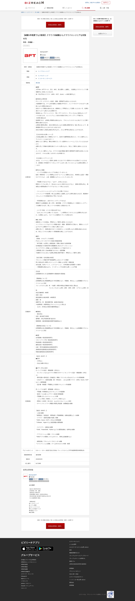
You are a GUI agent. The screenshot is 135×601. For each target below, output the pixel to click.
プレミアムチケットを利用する (77, 558)
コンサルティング (43, 75)
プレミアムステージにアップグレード (78, 555)
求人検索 (87, 8)
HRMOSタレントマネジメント (29, 562)
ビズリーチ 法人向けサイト (76, 577)
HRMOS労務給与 (25, 571)
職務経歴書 (50, 8)
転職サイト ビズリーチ (27, 12)
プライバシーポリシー (75, 571)
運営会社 (71, 582)
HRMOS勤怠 (24, 566)
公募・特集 (105, 8)
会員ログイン (102, 33)
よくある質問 (72, 544)
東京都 (38, 83)
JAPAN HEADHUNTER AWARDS (77, 564)
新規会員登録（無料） (55, 25)
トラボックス (24, 581)
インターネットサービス (45, 78)
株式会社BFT (33, 475)
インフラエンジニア (44, 71)
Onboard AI (24, 576)
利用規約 (71, 568)
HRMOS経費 (24, 569)
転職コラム (72, 561)
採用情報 (71, 585)
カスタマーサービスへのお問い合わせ (78, 547)
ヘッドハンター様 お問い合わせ (77, 579)
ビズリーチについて (74, 541)
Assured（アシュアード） (27, 585)
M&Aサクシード (25, 578)
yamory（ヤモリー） (26, 583)
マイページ (31, 8)
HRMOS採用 (24, 564)
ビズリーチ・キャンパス (27, 574)
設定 (70, 550)
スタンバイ (24, 588)
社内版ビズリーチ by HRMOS (28, 559)
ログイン (106, 2)
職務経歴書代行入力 (74, 552)
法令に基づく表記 (73, 574)
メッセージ (68, 8)
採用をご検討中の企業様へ (93, 2)
